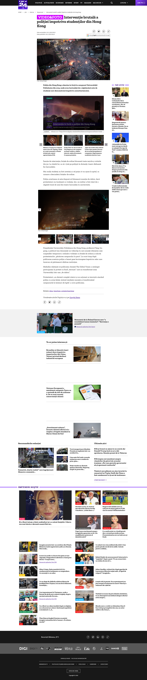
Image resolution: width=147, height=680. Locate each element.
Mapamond (40, 12)
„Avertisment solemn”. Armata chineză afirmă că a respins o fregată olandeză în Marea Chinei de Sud (58, 430)
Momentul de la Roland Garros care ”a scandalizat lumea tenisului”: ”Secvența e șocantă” (91, 322)
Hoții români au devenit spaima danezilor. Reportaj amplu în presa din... (79, 467)
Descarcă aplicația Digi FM (48, 562)
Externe (68, 3)
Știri (26, 12)
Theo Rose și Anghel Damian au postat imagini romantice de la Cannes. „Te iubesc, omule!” (55, 620)
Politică (38, 3)
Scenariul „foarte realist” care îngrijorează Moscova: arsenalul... (35, 471)
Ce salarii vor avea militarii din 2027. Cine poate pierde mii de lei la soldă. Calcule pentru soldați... (111, 547)
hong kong (57, 291)
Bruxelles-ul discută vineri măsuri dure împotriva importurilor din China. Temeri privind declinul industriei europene (57, 354)
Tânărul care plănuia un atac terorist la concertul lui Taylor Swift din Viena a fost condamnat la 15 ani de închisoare (110, 473)
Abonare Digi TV (43, 664)
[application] (73, 113)
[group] (46, 239)
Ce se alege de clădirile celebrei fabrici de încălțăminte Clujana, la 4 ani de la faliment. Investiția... (55, 583)
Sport (76, 3)
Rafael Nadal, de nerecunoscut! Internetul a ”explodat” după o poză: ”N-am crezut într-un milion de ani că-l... (112, 559)
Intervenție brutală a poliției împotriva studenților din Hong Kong (63, 12)
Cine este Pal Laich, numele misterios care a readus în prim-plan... (80, 459)
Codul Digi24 (82, 664)
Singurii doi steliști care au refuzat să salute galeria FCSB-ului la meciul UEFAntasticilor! (114, 508)
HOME (20, 12)
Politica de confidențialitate (78, 658)
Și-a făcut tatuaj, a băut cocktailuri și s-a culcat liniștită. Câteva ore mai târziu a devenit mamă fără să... (45, 523)
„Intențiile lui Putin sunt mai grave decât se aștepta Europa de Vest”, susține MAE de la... (120, 148)
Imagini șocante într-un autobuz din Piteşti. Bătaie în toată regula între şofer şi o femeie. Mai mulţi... (55, 547)
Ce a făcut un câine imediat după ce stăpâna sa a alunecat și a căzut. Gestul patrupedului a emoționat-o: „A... (55, 608)
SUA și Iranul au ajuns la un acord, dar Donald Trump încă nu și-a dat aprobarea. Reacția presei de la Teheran (110, 451)
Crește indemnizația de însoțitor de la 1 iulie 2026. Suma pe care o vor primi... (120, 188)
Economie (59, 3)
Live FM (123, 3)
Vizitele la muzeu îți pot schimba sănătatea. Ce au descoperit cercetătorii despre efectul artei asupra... (111, 596)
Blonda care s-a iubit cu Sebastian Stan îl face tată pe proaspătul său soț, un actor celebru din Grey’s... (110, 608)
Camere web (93, 664)
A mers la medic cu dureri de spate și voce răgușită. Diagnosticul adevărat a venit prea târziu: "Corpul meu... (55, 557)
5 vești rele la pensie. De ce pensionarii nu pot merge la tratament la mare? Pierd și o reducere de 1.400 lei (111, 583)
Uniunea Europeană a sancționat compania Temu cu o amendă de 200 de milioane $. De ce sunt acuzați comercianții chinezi (58, 392)
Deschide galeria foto (73, 225)
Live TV (140, 3)
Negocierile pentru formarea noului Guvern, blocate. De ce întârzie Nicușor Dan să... (120, 126)
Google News (75, 297)
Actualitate (49, 3)
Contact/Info (104, 664)
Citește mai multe (99, 480)
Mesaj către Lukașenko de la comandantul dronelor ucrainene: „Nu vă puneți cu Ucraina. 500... (120, 103)
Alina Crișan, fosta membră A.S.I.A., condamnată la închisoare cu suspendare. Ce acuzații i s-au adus (54, 571)
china (51, 291)
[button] (73, 113)
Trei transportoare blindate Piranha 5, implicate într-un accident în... (80, 451)
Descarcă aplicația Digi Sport (85, 327)
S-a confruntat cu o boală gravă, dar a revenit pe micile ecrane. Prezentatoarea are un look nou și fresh (115, 534)
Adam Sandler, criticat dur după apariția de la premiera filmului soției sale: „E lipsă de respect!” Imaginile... (111, 571)
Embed (46, 131)
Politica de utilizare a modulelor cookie (63, 664)
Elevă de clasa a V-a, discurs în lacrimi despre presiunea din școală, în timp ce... (120, 169)
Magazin (87, 3)
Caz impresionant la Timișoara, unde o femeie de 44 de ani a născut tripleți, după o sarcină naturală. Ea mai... (55, 594)
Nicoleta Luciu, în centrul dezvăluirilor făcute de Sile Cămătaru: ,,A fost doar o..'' (85, 508)
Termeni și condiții (65, 658)
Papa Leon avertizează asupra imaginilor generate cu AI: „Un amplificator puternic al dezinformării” (86, 534)
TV (81, 3)
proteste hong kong (67, 291)
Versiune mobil (73, 671)
